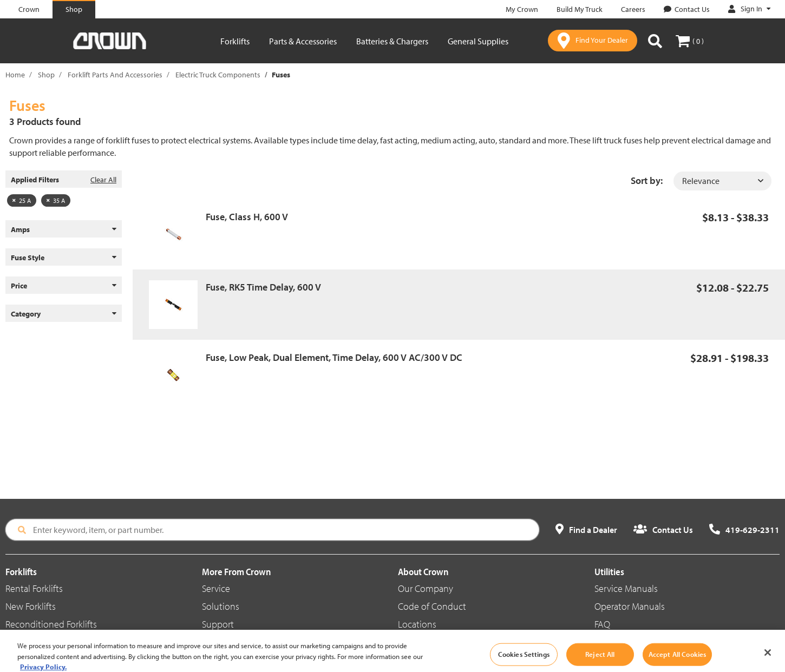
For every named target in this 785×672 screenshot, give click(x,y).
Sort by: (647, 180)
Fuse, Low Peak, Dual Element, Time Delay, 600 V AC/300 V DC (334, 357)
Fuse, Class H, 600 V (247, 216)
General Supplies (478, 41)
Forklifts (235, 41)
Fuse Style (63, 257)
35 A (56, 200)
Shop (46, 75)
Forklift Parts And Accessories (115, 75)
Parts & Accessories (303, 41)
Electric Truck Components (217, 75)
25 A (21, 200)
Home (15, 75)
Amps (63, 229)
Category (63, 314)
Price (63, 286)
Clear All (103, 180)
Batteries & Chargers (392, 41)
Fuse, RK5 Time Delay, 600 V (263, 287)
